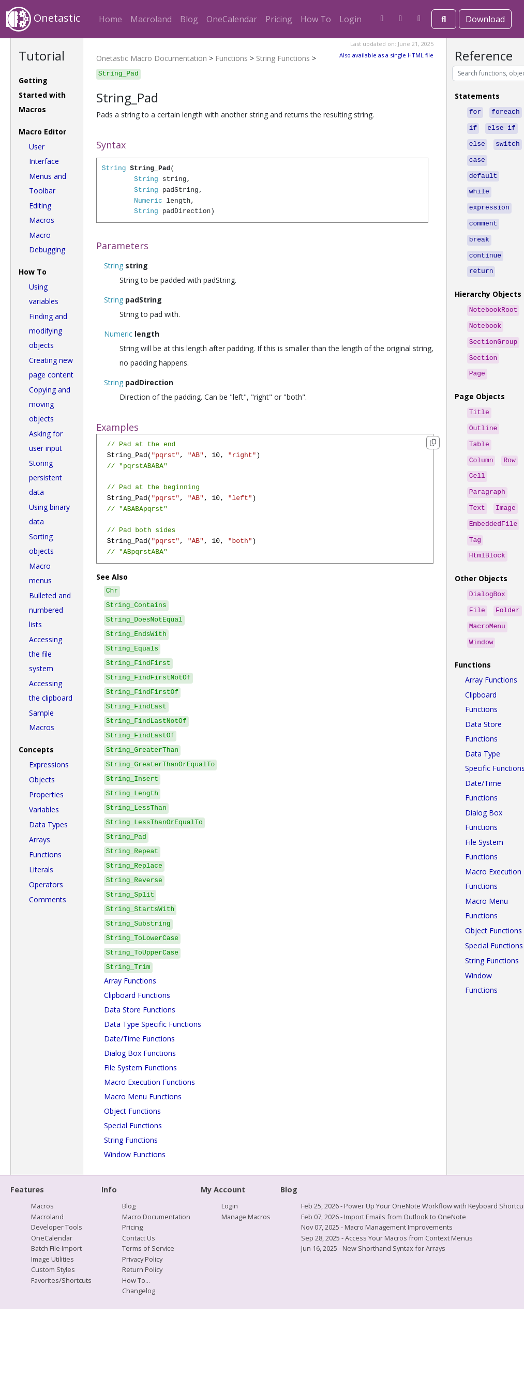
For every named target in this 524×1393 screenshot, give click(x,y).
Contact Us (138, 1238)
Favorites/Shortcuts (61, 1280)
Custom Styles (53, 1269)
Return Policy (142, 1269)
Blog (189, 19)
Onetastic (43, 19)
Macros (42, 1205)
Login (350, 19)
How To (316, 19)
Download (485, 19)
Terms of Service (148, 1248)
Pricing (278, 19)
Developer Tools (56, 1227)
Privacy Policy (142, 1259)
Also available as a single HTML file (386, 55)
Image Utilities (52, 1259)
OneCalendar (231, 19)
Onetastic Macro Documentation (151, 58)
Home (110, 19)
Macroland (151, 19)
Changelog (138, 1290)
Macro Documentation (156, 1216)
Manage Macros (246, 1216)
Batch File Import (56, 1248)
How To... (136, 1280)
